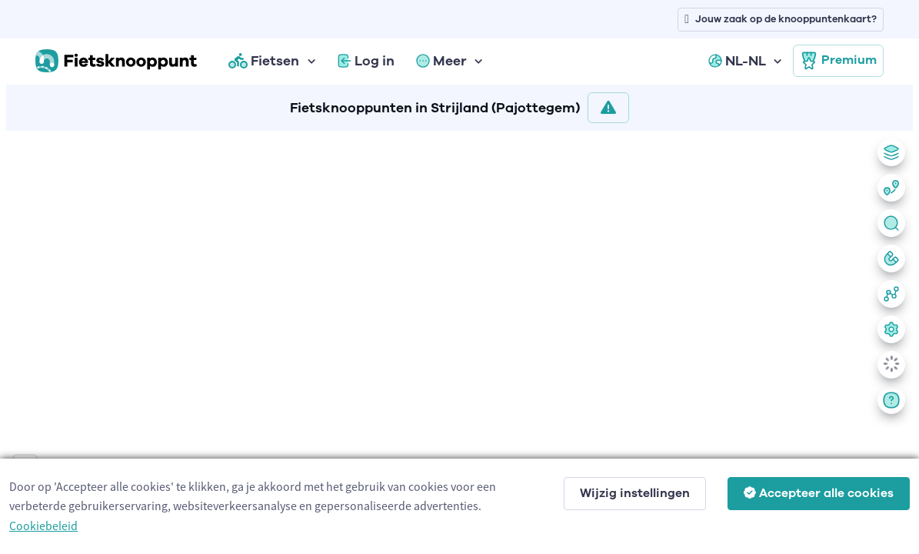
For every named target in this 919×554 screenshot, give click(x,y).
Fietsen (263, 61)
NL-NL (737, 61)
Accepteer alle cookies (819, 493)
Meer (441, 61)
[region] (459, 339)
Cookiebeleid (43, 525)
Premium (838, 61)
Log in (366, 61)
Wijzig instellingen (635, 493)
